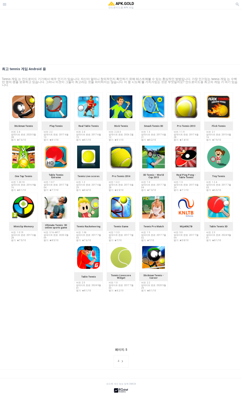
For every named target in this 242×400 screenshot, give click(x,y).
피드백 (109, 384)
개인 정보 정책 (121, 384)
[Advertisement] (144, 35)
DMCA (132, 384)
